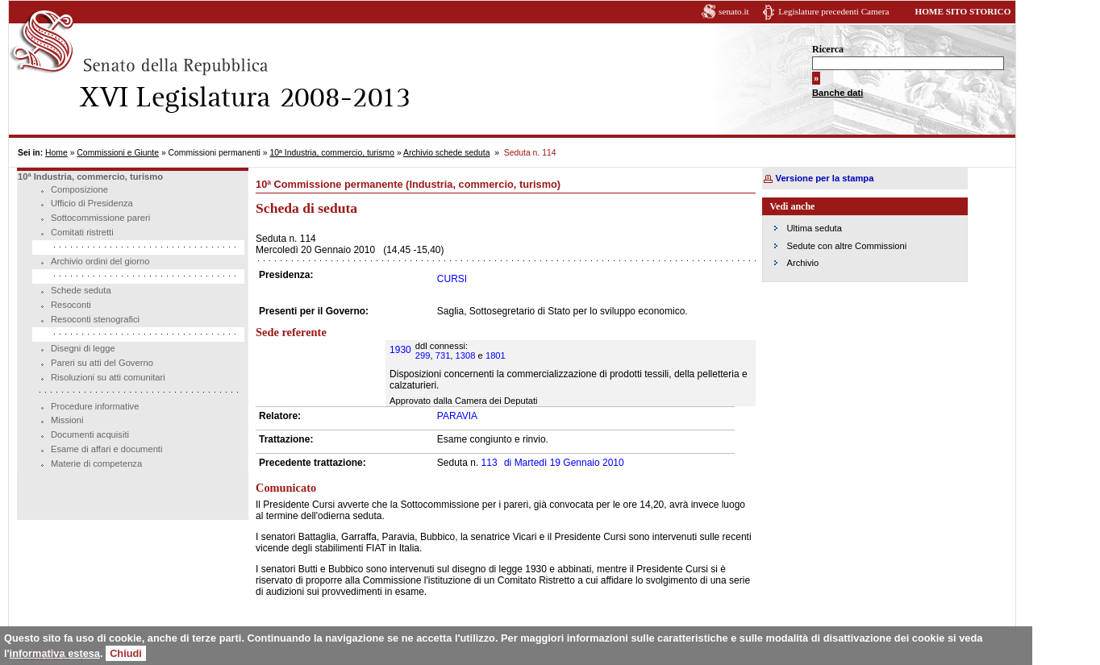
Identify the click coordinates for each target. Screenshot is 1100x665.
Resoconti (71, 305)
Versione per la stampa (825, 178)
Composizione (79, 189)
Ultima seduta (814, 228)
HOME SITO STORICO (962, 11)
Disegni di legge (83, 348)
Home (56, 152)
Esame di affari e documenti (106, 449)
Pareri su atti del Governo (102, 363)
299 (423, 355)
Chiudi (126, 653)
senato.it (734, 11)
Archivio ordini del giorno (100, 261)
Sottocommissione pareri (100, 217)
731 (443, 355)
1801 (495, 355)
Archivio (803, 263)
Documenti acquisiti (90, 434)
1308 (466, 355)
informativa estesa (55, 653)
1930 (400, 349)
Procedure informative (95, 406)
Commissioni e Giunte (118, 152)
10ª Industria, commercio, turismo (331, 152)
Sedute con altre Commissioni (847, 246)
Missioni (67, 420)
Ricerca (828, 49)
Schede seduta (81, 290)
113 (489, 462)
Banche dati (837, 93)
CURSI (452, 279)
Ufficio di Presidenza (92, 203)
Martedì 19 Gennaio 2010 (564, 462)
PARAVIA (457, 416)
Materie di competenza (96, 463)
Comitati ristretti (82, 232)
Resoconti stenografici (95, 319)
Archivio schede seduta (446, 152)
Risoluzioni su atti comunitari (108, 377)
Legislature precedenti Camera (833, 11)
